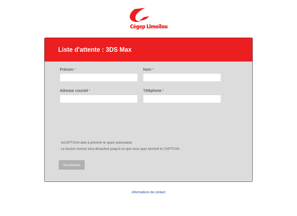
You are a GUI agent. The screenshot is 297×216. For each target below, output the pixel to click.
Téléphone (152, 90)
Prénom (66, 69)
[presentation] (100, 122)
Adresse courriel (74, 90)
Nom (147, 69)
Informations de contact (149, 192)
